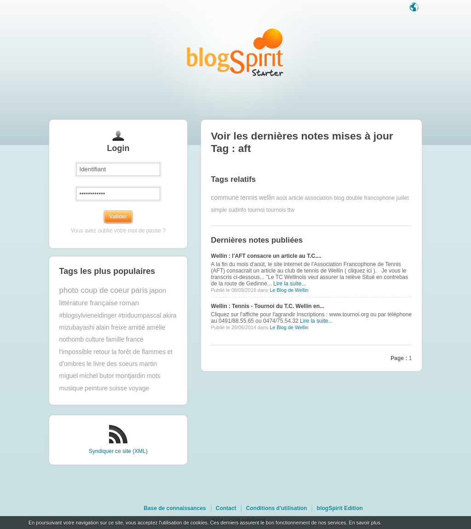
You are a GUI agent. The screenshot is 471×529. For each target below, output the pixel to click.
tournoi (256, 210)
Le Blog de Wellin (289, 290)
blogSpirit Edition (340, 508)
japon (158, 290)
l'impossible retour (84, 352)
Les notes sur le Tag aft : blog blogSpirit (235, 52)
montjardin (130, 375)
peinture (96, 388)
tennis (249, 197)
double (354, 198)
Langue (414, 7)
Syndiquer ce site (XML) (118, 451)
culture (95, 339)
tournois (276, 210)
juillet (402, 198)
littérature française (88, 303)
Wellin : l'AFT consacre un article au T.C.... (266, 256)
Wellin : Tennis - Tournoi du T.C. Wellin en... (267, 306)
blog (339, 198)
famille (115, 339)
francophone (379, 198)
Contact (226, 508)
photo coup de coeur (94, 290)
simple (219, 210)
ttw (290, 210)
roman (129, 303)
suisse (118, 388)
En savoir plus (364, 522)
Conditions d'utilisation (276, 508)
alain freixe (111, 327)
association (319, 198)
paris (139, 290)
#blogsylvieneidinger (88, 315)
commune (225, 197)
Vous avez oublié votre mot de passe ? (118, 230)
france (135, 339)
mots (154, 375)
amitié (136, 327)
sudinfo (238, 210)
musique (71, 388)
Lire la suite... (289, 283)
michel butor (97, 375)
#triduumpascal (139, 315)
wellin (267, 197)
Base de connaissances (175, 508)
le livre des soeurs (112, 363)
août (281, 198)
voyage (139, 388)
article (295, 198)
